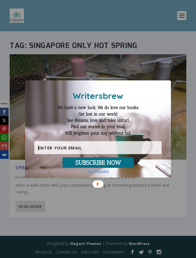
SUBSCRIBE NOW (98, 162)
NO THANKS (98, 171)
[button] (98, 120)
